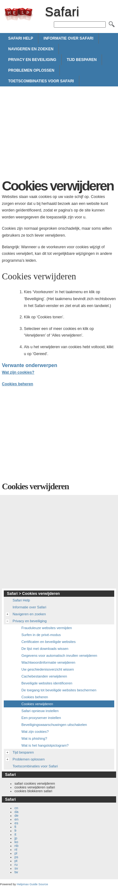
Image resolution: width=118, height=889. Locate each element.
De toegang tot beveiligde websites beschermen (58, 690)
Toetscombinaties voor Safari (41, 81)
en (16, 819)
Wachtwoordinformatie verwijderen (48, 662)
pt (15, 861)
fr (15, 830)
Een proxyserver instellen (41, 718)
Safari (18, 14)
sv (16, 868)
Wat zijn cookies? (18, 372)
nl (15, 849)
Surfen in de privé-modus (41, 635)
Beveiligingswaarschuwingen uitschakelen (54, 725)
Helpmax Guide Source (32, 884)
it (15, 834)
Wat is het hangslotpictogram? (45, 745)
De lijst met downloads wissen (44, 648)
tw (16, 872)
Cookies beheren (17, 384)
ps (16, 857)
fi (15, 827)
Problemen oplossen (31, 70)
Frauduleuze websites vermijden (46, 628)
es (16, 823)
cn (16, 808)
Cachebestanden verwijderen (44, 676)
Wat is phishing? (34, 738)
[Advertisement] (59, 134)
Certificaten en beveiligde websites (48, 642)
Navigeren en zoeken (30, 49)
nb (16, 846)
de (16, 815)
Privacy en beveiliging (32, 60)
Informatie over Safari (68, 38)
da (16, 812)
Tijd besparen (82, 60)
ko (16, 842)
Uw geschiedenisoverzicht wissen (47, 669)
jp (15, 838)
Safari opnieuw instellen (40, 711)
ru (16, 864)
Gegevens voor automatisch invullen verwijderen (59, 655)
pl (15, 853)
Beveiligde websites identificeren (46, 683)
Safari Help (20, 38)
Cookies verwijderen (37, 704)
